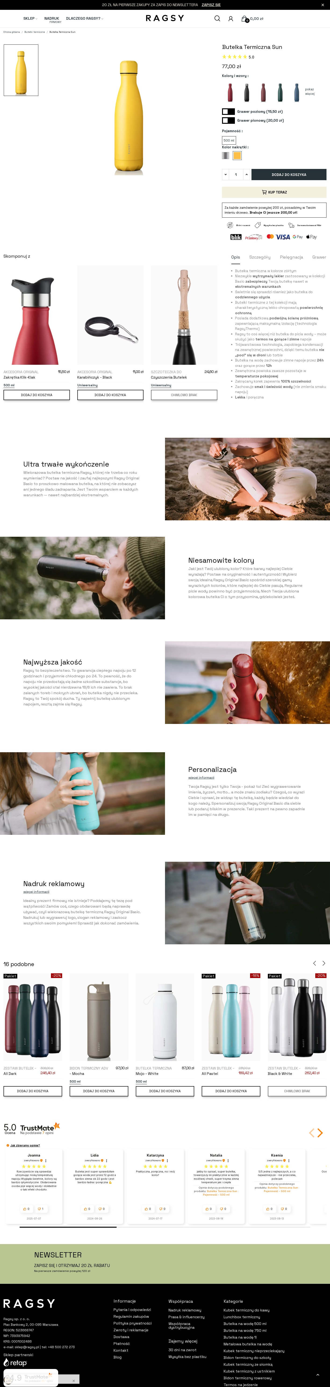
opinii (48, 1133)
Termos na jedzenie (241, 1385)
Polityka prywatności (133, 1323)
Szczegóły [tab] (260, 257)
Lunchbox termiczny (242, 1317)
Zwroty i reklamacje (131, 1330)
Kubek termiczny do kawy (246, 1310)
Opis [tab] (235, 257)
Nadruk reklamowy (185, 1310)
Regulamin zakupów (131, 1316)
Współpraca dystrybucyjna (181, 1325)
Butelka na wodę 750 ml (245, 1330)
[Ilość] (236, 174)
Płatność (122, 1344)
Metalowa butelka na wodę (248, 1344)
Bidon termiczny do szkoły (247, 1358)
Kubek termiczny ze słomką (248, 1364)
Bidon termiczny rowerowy (248, 1378)
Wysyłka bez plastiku (187, 1357)
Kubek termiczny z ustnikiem (249, 1371)
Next (324, 963)
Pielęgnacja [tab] (291, 257)
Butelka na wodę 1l (240, 1337)
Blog (118, 1357)
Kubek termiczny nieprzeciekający (254, 1351)
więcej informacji (201, 777)
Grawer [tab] (319, 257)
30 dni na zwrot (183, 1350)
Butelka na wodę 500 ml (245, 1324)
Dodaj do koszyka (289, 174)
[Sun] (238, 157)
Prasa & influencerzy (186, 1317)
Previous (315, 963)
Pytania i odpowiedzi (132, 1310)
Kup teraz (274, 192)
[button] (319, 1133)
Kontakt (121, 1350)
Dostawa (121, 1337)
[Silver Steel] (226, 157)
